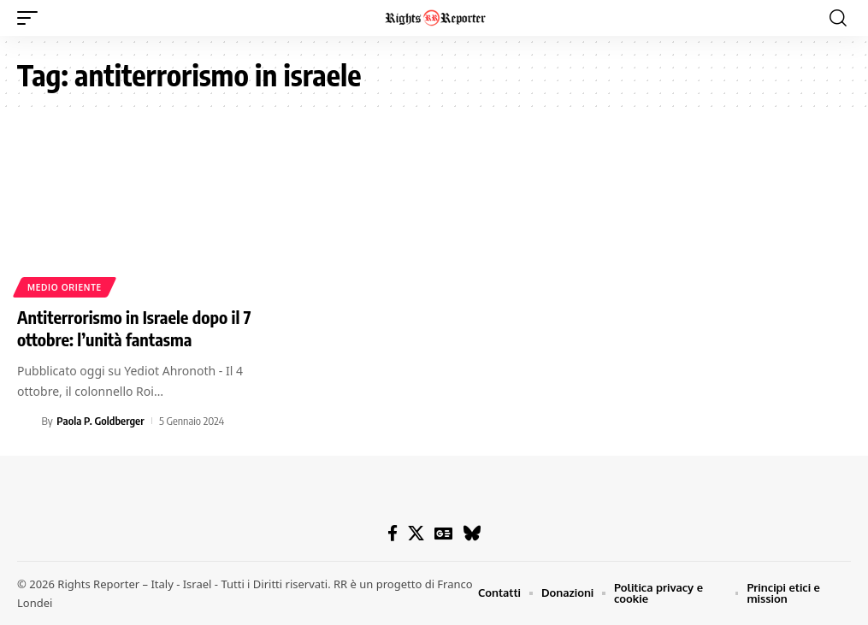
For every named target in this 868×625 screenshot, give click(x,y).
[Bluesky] (471, 533)
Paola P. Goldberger (100, 420)
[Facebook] (392, 533)
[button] (31, 18)
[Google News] (443, 533)
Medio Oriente (64, 287)
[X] (416, 533)
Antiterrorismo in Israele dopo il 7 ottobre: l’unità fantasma (134, 328)
